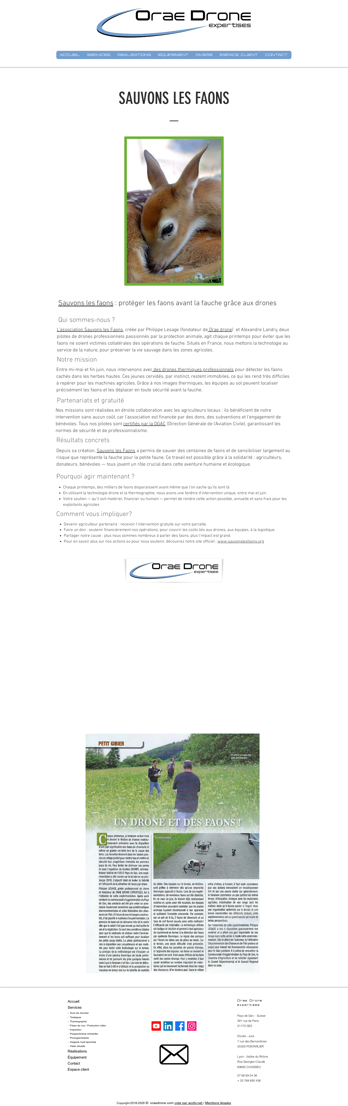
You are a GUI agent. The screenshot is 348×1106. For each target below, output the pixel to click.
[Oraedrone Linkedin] (168, 1026)
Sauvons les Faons (116, 451)
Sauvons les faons (85, 303)
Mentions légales (218, 1103)
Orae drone (220, 330)
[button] (99, 55)
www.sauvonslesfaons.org (241, 541)
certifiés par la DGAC (144, 424)
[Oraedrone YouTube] (156, 1026)
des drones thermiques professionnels (193, 370)
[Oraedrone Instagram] (191, 1026)
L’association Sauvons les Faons (90, 330)
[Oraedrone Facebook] (180, 1026)
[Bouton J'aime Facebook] (173, 297)
